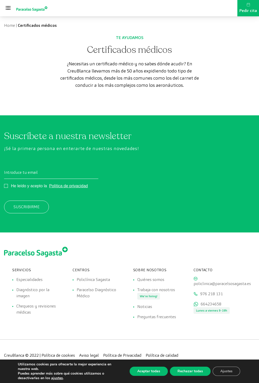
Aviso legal (89, 355)
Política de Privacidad (122, 355)
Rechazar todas (190, 371)
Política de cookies (58, 355)
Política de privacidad (68, 186)
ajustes (57, 378)
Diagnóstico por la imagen (32, 293)
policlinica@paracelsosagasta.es (222, 283)
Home (9, 25)
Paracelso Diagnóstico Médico (96, 293)
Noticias (144, 306)
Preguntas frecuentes (156, 316)
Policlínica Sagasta (93, 279)
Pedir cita (248, 8)
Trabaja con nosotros (156, 289)
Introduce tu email (21, 172)
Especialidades (29, 279)
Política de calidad (162, 355)
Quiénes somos (150, 279)
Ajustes (226, 371)
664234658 (211, 304)
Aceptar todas (148, 371)
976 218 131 (211, 293)
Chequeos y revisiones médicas (36, 309)
